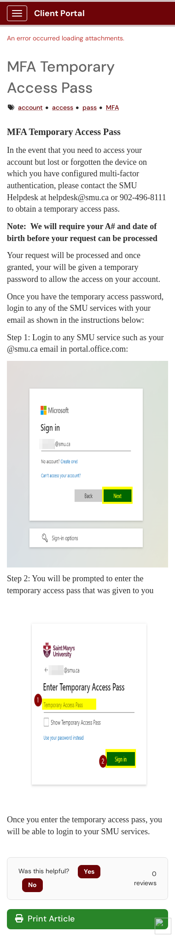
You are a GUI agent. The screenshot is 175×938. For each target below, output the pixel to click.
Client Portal (59, 13)
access (62, 107)
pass (89, 107)
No (32, 885)
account (30, 107)
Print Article (45, 918)
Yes (89, 871)
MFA (112, 107)
